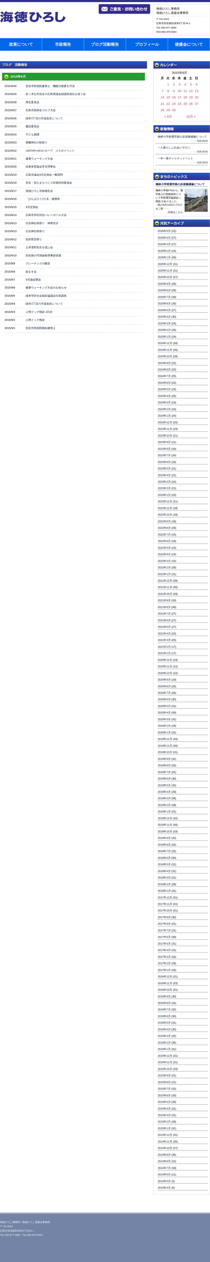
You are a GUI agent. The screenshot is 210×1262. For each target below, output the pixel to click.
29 (168, 110)
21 (162, 103)
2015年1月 (164, 1128)
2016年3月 (164, 1035)
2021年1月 (164, 653)
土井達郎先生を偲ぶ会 (39, 247)
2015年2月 (164, 1121)
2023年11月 (165, 428)
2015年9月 (164, 1075)
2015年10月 (165, 1069)
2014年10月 (165, 1148)
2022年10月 (165, 514)
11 (185, 91)
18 (185, 97)
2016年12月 (165, 976)
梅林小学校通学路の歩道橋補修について (180, 184)
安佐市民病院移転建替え (41, 328)
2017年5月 (164, 943)
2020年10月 (165, 673)
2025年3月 (164, 323)
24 (179, 103)
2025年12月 (165, 264)
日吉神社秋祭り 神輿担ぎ (42, 223)
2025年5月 (164, 310)
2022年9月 (164, 521)
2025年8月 (164, 290)
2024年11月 (165, 349)
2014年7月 (164, 1168)
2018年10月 (165, 831)
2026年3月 (164, 244)
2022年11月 (165, 508)
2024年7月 (164, 376)
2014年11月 (165, 1141)
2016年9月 (164, 996)
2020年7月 (164, 692)
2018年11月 (165, 824)
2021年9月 (164, 600)
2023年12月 (165, 422)
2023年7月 (164, 455)
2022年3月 (164, 561)
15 (168, 97)
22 (168, 103)
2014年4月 (164, 1187)
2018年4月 (164, 871)
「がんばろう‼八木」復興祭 (43, 198)
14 (162, 97)
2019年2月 (164, 805)
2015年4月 (164, 1108)
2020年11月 (165, 666)
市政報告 (63, 44)
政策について (21, 44)
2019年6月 (164, 778)
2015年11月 (165, 1062)
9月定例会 (32, 207)
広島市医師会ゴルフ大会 (41, 110)
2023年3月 (164, 481)
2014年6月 (164, 1174)
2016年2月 (164, 1042)
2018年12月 (165, 818)
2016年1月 (164, 1049)
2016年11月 (165, 983)
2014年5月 (164, 1181)
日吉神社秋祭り (35, 231)
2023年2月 (164, 488)
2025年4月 (164, 316)
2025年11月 (165, 270)
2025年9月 (164, 283)
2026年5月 (164, 231)
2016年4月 (164, 1029)
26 (191, 103)
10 (179, 91)
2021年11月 (165, 587)
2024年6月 (164, 382)
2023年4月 (164, 475)
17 (179, 97)
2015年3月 (164, 1115)
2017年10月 (165, 910)
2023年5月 (164, 468)
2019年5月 (164, 785)
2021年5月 (164, 626)
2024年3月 (164, 402)
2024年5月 (164, 389)
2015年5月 (164, 1101)
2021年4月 (164, 633)
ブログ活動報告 (105, 44)
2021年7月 (164, 613)
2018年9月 (164, 838)
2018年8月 (164, 844)
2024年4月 (164, 396)
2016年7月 (164, 1009)
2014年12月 (165, 1134)
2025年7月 (164, 297)
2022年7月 (164, 534)
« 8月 (168, 116)
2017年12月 (165, 897)
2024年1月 (164, 415)
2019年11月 (165, 745)
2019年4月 (164, 791)
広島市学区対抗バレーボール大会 (46, 215)
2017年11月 (165, 904)
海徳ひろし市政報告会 (39, 190)
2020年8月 (164, 686)
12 (191, 91)
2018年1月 (164, 890)
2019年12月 (165, 739)
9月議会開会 (33, 279)
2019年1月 (164, 811)
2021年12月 (165, 580)
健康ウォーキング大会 (39, 158)
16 (174, 97)
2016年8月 (164, 1003)
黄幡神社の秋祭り (36, 142)
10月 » (191, 116)
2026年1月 (164, 257)
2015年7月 (164, 1088)
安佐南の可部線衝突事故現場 (43, 255)
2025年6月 (164, 303)
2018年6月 (164, 857)
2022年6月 (164, 541)
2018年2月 (164, 884)
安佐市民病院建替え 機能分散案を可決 (50, 86)
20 (196, 97)
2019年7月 (164, 772)
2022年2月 (164, 567)
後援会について (189, 44)
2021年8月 (164, 607)
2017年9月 (164, 917)
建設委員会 (32, 126)
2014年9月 (164, 1154)
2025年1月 (164, 336)
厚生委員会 (32, 102)
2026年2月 (164, 250)
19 (191, 97)
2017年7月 (164, 930)
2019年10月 (165, 752)
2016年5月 (164, 1022)
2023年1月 (164, 494)
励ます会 (31, 271)
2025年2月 (164, 329)
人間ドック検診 (35, 319)
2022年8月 (164, 527)
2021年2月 (164, 646)
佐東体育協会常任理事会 (41, 166)
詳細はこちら (175, 212)
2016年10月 (165, 989)
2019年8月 (164, 765)
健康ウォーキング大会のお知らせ (46, 287)
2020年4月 (164, 712)
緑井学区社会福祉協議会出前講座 (46, 295)
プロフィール (147, 44)
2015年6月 (164, 1095)
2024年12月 (165, 343)
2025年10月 (165, 277)
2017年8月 (164, 923)
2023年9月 (164, 442)
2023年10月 (165, 435)
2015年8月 (164, 1082)
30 (174, 110)
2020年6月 (164, 699)
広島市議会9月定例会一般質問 (44, 174)
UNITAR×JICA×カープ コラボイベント (50, 150)
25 (185, 103)
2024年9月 (164, 363)
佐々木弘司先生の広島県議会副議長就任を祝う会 (56, 94)
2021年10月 (165, 593)
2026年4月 (164, 237)
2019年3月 (164, 798)
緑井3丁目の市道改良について (44, 118)
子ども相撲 (32, 134)
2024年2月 (164, 409)
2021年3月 (164, 640)
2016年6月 (164, 1016)
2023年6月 (164, 462)
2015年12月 (165, 1055)
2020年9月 (164, 679)
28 (162, 110)
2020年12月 (165, 660)
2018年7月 (164, 851)
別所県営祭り (34, 239)
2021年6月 (164, 620)
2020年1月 (164, 732)
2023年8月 (164, 448)
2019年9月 (164, 758)
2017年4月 (164, 950)
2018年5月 (164, 864)
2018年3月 (164, 877)
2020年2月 (164, 725)
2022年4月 (164, 554)
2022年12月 (165, 501)
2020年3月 (164, 719)
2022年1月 (164, 574)
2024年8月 (164, 369)
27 (196, 103)
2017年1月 (164, 970)
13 (196, 91)
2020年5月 (164, 706)
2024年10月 (165, 356)
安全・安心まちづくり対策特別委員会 (49, 182)
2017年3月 (164, 956)
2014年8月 (164, 1161)
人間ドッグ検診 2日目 (39, 311)
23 (174, 103)
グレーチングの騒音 (38, 263)
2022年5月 (164, 547)
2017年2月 (164, 963)
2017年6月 (164, 936)
